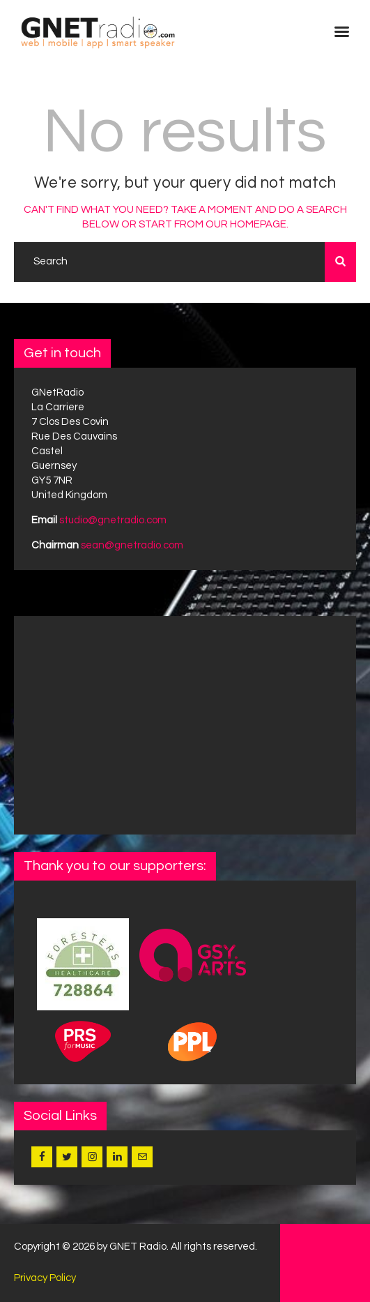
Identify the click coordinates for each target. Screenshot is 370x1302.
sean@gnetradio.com (132, 545)
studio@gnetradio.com (113, 520)
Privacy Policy (45, 1278)
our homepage (246, 224)
